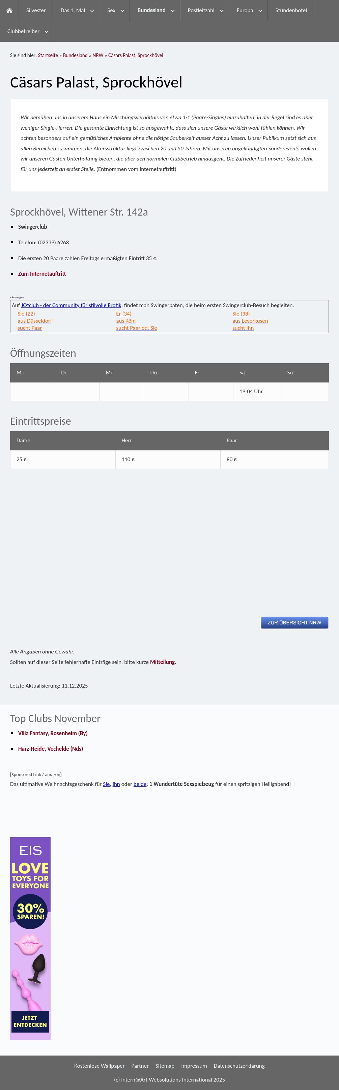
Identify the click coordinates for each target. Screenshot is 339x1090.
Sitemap (165, 1065)
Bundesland (75, 55)
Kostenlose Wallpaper (99, 1065)
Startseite (48, 55)
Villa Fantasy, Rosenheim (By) (53, 733)
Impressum (194, 1065)
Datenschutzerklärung (239, 1065)
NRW (98, 55)
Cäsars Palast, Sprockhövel (135, 55)
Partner (140, 1065)
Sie (106, 784)
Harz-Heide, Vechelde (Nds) (50, 748)
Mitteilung (162, 662)
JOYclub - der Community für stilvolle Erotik (71, 305)
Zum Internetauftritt (42, 273)
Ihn (116, 784)
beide (140, 784)
